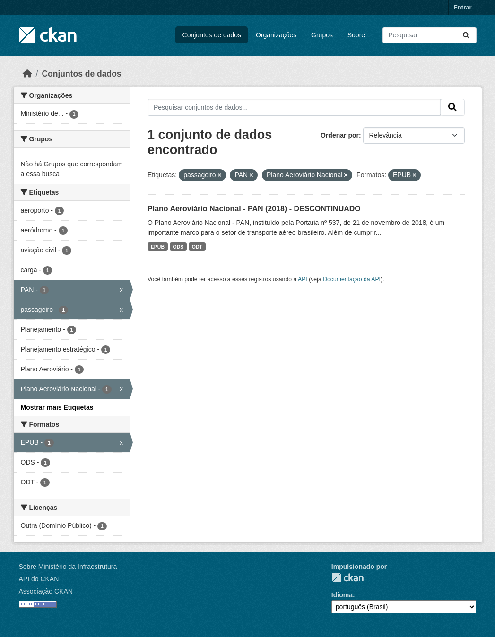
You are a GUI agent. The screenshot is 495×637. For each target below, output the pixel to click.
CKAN (347, 578)
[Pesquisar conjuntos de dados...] (429, 35)
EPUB (158, 247)
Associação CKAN (46, 591)
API (302, 279)
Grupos (322, 35)
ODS (178, 247)
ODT (197, 247)
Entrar (462, 7)
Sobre (356, 35)
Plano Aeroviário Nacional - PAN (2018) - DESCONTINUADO (254, 209)
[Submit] (466, 35)
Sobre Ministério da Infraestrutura (68, 566)
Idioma (342, 595)
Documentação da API (352, 279)
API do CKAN (39, 579)
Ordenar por (340, 135)
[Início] (27, 73)
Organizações (276, 35)
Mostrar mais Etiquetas (57, 407)
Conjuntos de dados (212, 35)
